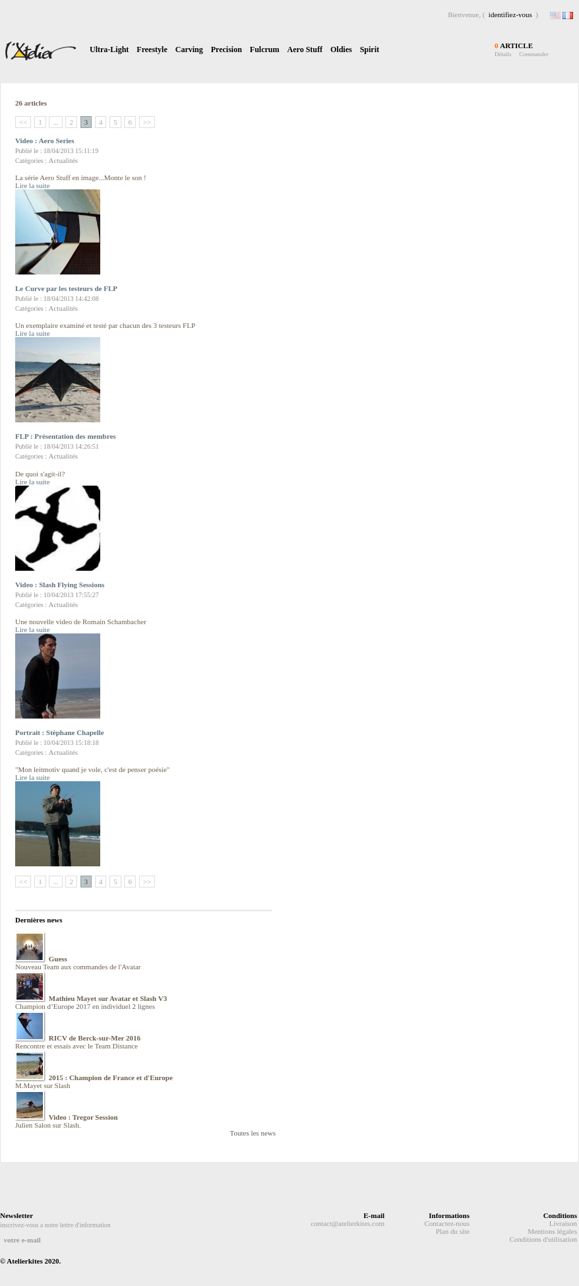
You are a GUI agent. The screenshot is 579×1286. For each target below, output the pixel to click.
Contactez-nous (447, 1223)
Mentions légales (552, 1231)
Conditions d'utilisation (543, 1239)
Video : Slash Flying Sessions (59, 585)
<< (23, 122)
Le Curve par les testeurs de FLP (66, 288)
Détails (503, 54)
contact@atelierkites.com (347, 1223)
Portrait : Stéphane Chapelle (59, 732)
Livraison (563, 1223)
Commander (534, 54)
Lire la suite (32, 185)
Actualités (63, 160)
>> (147, 122)
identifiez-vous (510, 14)
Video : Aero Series (45, 141)
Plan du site (453, 1231)
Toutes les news (253, 1133)
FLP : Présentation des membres (65, 436)
